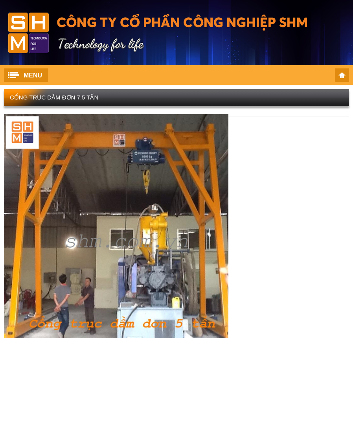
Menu (33, 75)
